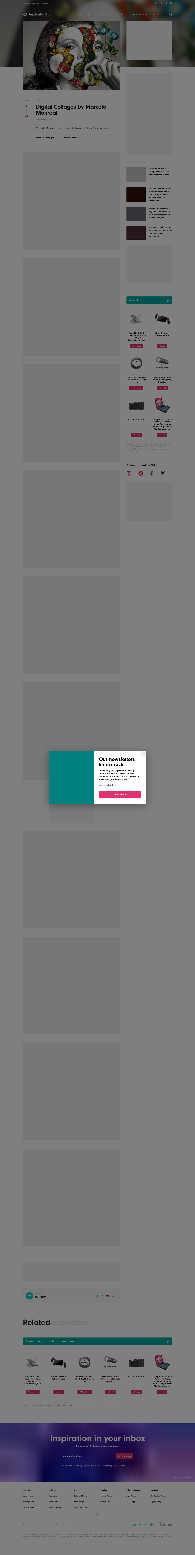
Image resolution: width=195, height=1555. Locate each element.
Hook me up (120, 794)
